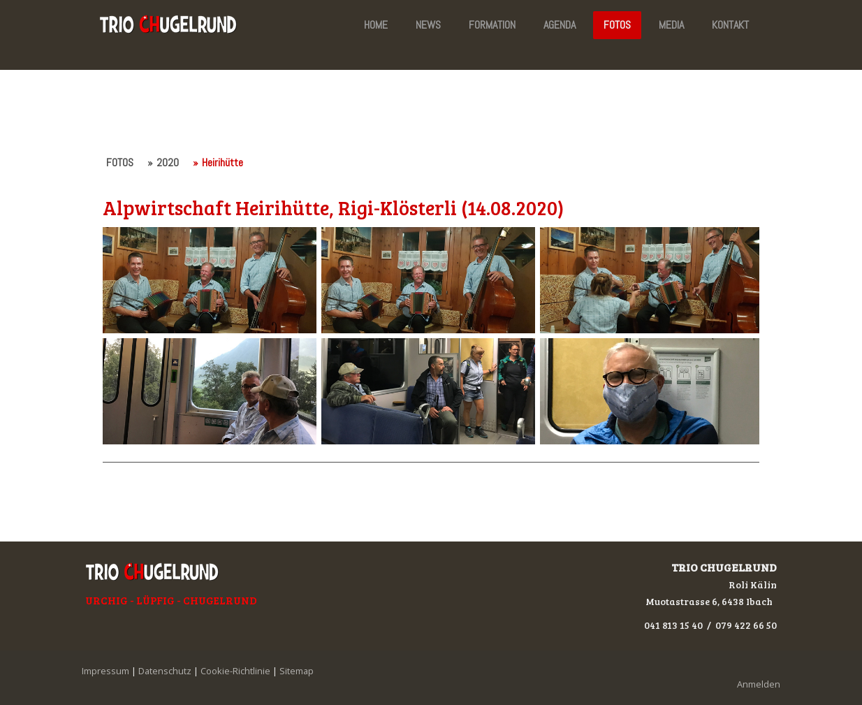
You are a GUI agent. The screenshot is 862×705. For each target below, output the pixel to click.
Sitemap (296, 670)
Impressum (105, 670)
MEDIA (671, 24)
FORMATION (492, 24)
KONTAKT (730, 24)
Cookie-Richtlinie (235, 670)
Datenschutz (164, 670)
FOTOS (617, 24)
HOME (376, 24)
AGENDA (559, 24)
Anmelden (758, 684)
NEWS (428, 24)
